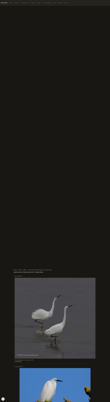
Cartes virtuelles (47, 2)
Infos (39, 2)
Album (20, 269)
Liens (54, 2)
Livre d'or (65, 2)
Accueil (10, 2)
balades (33, 2)
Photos (16, 2)
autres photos (24, 2)
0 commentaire (18, 361)
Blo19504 (18, 276)
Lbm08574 (19, 366)
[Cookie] (3, 399)
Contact (59, 2)
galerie (24, 269)
